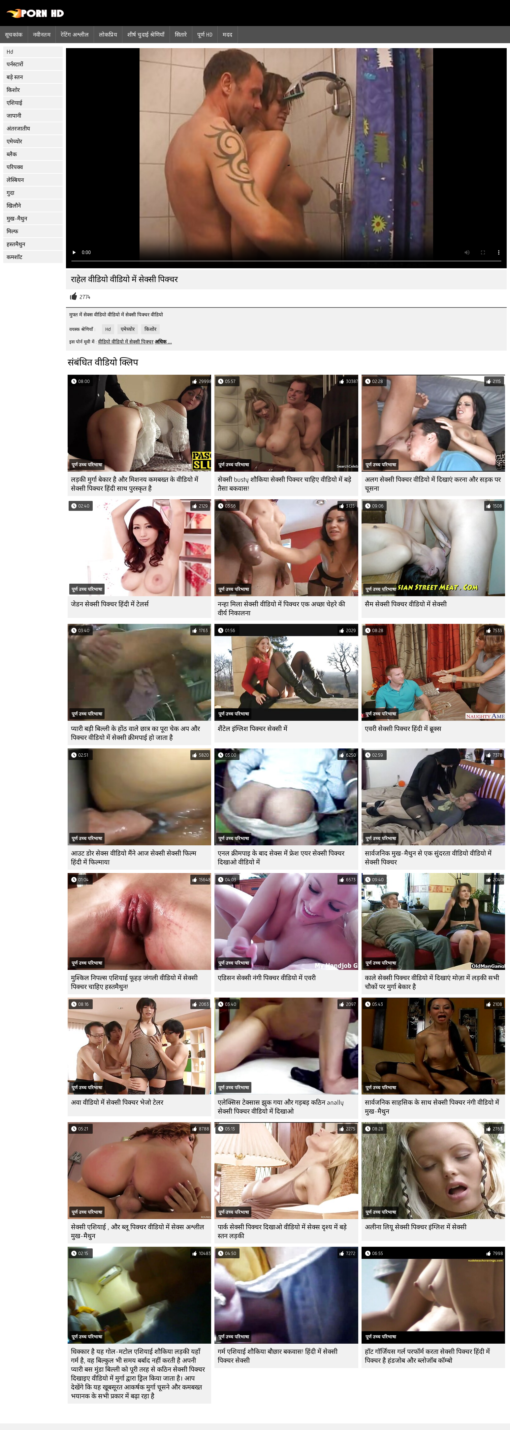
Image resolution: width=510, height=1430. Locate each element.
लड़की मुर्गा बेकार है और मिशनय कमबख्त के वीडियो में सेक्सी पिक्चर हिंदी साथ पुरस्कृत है (134, 484)
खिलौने (14, 206)
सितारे (181, 34)
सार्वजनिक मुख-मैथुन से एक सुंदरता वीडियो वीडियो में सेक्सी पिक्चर (428, 858)
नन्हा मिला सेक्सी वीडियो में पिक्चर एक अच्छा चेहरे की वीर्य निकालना (281, 608)
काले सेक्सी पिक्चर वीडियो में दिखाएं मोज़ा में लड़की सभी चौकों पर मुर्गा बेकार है (432, 982)
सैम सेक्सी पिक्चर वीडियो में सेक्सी (406, 604)
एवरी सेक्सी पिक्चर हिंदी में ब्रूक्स (403, 729)
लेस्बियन (15, 180)
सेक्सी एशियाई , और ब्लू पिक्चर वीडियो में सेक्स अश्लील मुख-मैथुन (137, 1231)
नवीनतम (41, 34)
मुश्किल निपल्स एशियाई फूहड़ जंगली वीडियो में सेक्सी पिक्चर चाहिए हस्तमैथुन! (134, 982)
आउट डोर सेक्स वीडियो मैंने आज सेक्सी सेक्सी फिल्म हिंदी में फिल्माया (133, 858)
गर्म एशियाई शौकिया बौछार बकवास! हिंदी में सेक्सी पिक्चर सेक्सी (277, 1356)
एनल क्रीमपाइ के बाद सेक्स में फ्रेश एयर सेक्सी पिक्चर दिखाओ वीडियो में (281, 858)
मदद (227, 34)
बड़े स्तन (15, 77)
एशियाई (14, 103)
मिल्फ (12, 231)
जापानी (14, 116)
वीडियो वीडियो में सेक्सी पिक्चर (125, 342)
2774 (85, 297)
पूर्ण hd (204, 34)
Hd (10, 52)
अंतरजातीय (18, 129)
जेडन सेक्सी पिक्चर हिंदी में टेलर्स (110, 604)
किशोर (13, 90)
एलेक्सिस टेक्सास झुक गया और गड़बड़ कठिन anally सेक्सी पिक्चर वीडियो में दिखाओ (281, 1107)
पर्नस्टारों (15, 64)
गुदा (10, 193)
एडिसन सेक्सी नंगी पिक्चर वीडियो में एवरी (267, 978)
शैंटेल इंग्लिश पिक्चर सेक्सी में (252, 729)
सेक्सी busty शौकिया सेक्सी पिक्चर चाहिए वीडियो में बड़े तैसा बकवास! (284, 484)
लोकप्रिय (108, 34)
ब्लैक (12, 154)
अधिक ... (163, 342)
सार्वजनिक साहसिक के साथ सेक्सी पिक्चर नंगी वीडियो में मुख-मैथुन (432, 1107)
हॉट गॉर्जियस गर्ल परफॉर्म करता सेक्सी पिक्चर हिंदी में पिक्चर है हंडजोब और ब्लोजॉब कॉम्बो (427, 1356)
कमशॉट (14, 257)
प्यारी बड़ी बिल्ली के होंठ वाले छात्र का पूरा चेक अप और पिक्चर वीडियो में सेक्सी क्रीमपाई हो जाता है (135, 733)
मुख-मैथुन (17, 219)
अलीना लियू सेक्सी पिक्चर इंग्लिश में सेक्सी (415, 1227)
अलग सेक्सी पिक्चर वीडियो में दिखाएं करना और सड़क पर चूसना (433, 484)
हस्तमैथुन (16, 244)
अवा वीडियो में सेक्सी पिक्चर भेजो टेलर (117, 1102)
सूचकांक (14, 34)
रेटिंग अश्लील (75, 34)
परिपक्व (15, 167)
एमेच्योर (14, 141)
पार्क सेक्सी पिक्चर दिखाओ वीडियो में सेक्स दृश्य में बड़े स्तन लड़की (282, 1231)
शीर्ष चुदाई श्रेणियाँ (146, 34)
